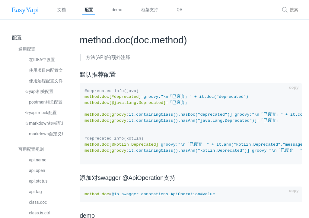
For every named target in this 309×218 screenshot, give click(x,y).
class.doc (36, 202)
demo (117, 9)
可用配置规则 (31, 149)
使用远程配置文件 (44, 80)
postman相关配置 (43, 102)
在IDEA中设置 (40, 59)
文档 (61, 9)
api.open (35, 170)
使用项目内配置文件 (44, 70)
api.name (35, 159)
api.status (36, 181)
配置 (88, 9)
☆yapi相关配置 (39, 91)
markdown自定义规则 (44, 133)
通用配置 (26, 49)
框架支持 (149, 9)
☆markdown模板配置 (44, 123)
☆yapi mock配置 (41, 112)
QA (180, 9)
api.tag (33, 191)
